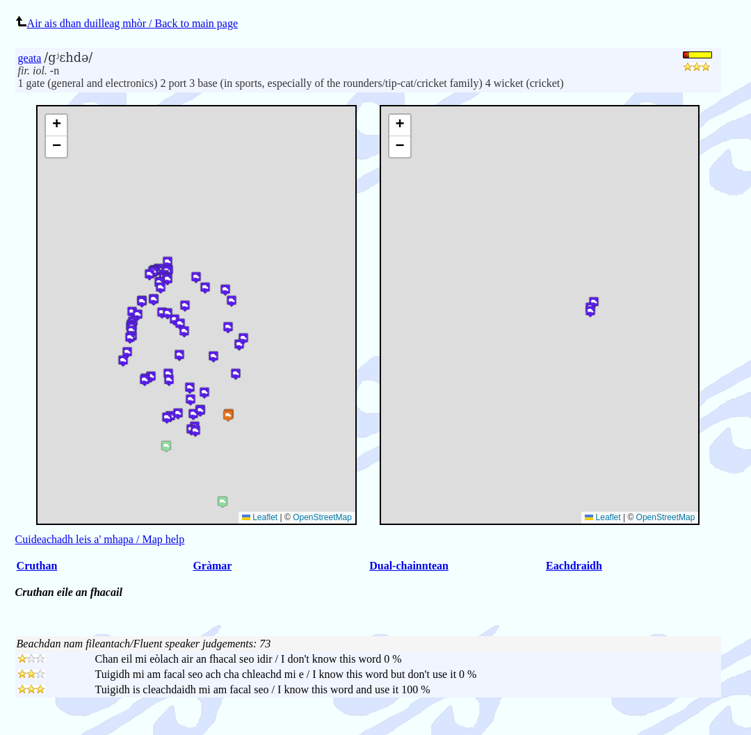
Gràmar (212, 566)
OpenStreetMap (665, 517)
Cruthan (37, 566)
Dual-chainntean (409, 566)
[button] (590, 311)
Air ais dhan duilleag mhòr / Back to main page (126, 23)
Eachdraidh (574, 566)
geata (30, 58)
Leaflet (602, 517)
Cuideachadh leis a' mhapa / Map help (100, 539)
